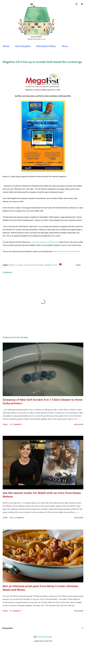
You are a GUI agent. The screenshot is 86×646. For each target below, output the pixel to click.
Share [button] (78, 265)
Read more (78, 424)
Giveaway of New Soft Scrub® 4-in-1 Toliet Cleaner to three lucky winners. (42, 401)
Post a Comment (17, 518)
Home (6, 46)
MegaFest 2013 (51, 265)
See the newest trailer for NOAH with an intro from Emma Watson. (42, 494)
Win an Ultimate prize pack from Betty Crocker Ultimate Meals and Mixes (40, 587)
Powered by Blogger (43, 637)
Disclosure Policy (46, 46)
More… (66, 46)
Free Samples (22, 46)
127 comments (16, 424)
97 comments (15, 611)
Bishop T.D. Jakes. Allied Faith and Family (26, 265)
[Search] (76, 4)
